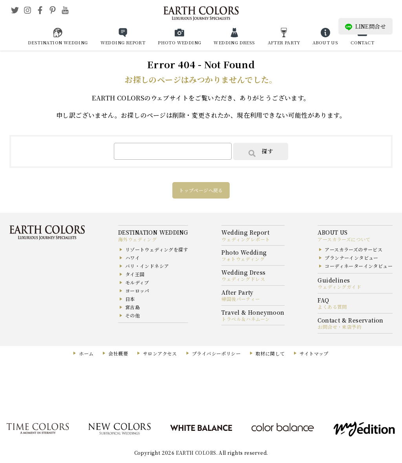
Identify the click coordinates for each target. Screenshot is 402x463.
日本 (130, 298)
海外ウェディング (137, 239)
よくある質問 (332, 306)
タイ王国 (135, 274)
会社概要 (118, 353)
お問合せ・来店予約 (340, 326)
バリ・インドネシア (147, 265)
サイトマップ (314, 353)
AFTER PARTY (284, 42)
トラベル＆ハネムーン (245, 318)
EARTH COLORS (196, 452)
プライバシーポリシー (216, 353)
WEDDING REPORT (123, 42)
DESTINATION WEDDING (58, 42)
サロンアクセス (160, 353)
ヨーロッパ (137, 290)
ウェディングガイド (339, 286)
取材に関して (270, 353)
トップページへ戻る (201, 190)
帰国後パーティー (240, 298)
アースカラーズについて (344, 239)
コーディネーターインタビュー (359, 265)
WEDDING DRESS (234, 42)
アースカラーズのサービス (353, 249)
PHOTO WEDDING (179, 42)
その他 (132, 315)
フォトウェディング (243, 258)
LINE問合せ (365, 26)
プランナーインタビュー (351, 257)
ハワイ (132, 257)
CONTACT (362, 42)
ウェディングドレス (243, 278)
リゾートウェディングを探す (156, 249)
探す (261, 152)
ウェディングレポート (245, 239)
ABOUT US (325, 42)
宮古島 (132, 307)
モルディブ (137, 282)
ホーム (86, 353)
